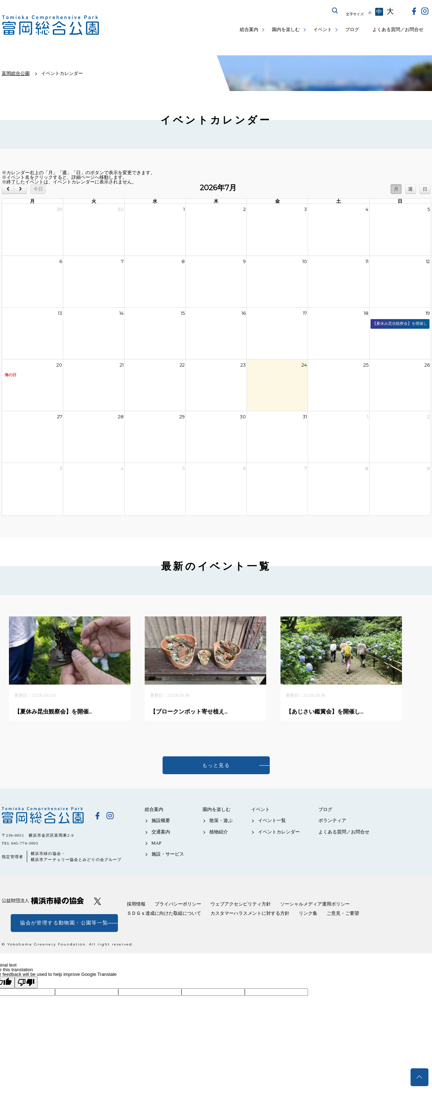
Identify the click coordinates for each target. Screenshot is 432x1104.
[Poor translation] (26, 982)
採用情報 (136, 904)
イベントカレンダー (279, 832)
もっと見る (216, 765)
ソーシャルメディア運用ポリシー (315, 904)
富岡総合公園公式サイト (50, 25)
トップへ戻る (419, 1077)
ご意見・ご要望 (343, 913)
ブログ (352, 29)
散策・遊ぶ (221, 820)
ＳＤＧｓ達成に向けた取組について (164, 913)
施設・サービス (168, 854)
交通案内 (161, 832)
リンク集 (308, 913)
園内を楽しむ (286, 29)
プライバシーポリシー (178, 904)
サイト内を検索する (335, 10)
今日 (38, 189)
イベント (322, 29)
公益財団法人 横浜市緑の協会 (43, 900)
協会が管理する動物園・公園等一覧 (64, 923)
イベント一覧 (272, 820)
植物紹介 (218, 832)
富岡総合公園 (43, 815)
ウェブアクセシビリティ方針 (240, 904)
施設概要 (161, 820)
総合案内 (249, 29)
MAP (157, 843)
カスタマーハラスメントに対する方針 (249, 913)
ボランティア (332, 820)
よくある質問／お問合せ (397, 29)
